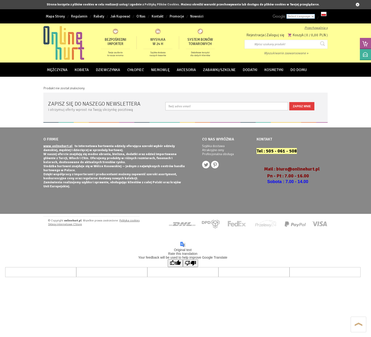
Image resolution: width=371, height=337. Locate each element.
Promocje (177, 16)
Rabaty (99, 16)
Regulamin (79, 16)
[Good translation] (175, 263)
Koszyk (298, 35)
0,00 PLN (318, 35)
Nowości (197, 16)
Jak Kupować (120, 16)
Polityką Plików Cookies (162, 4)
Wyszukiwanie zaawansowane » (286, 53)
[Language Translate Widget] (300, 16)
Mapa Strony (55, 16)
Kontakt (157, 16)
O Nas (140, 16)
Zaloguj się (275, 35)
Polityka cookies (129, 220)
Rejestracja (255, 35)
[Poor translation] (190, 263)
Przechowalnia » (316, 28)
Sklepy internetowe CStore (65, 224)
